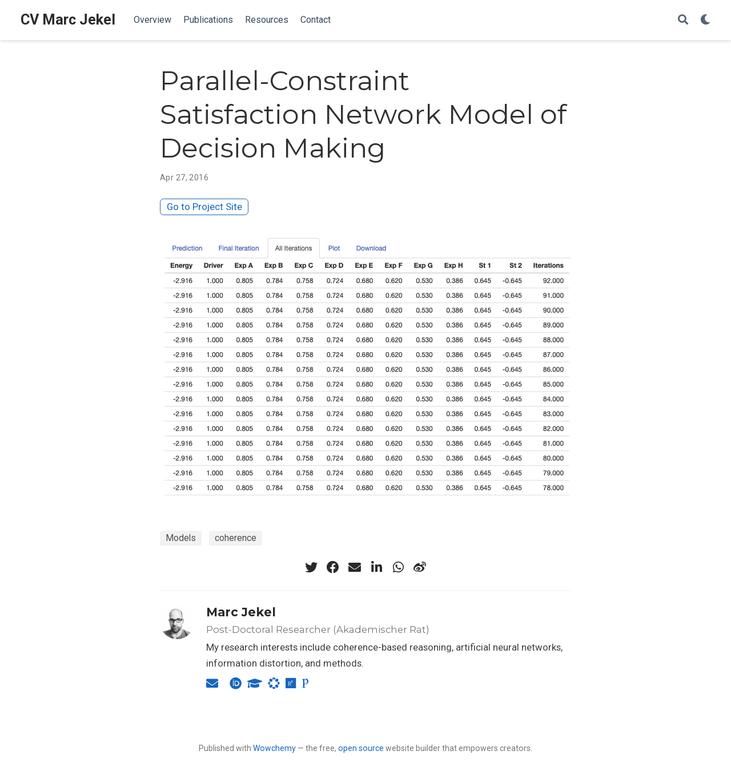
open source (361, 748)
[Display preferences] (705, 20)
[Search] (683, 20)
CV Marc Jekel (68, 19)
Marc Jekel (241, 612)
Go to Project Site (204, 206)
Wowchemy (274, 748)
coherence (235, 537)
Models (181, 537)
